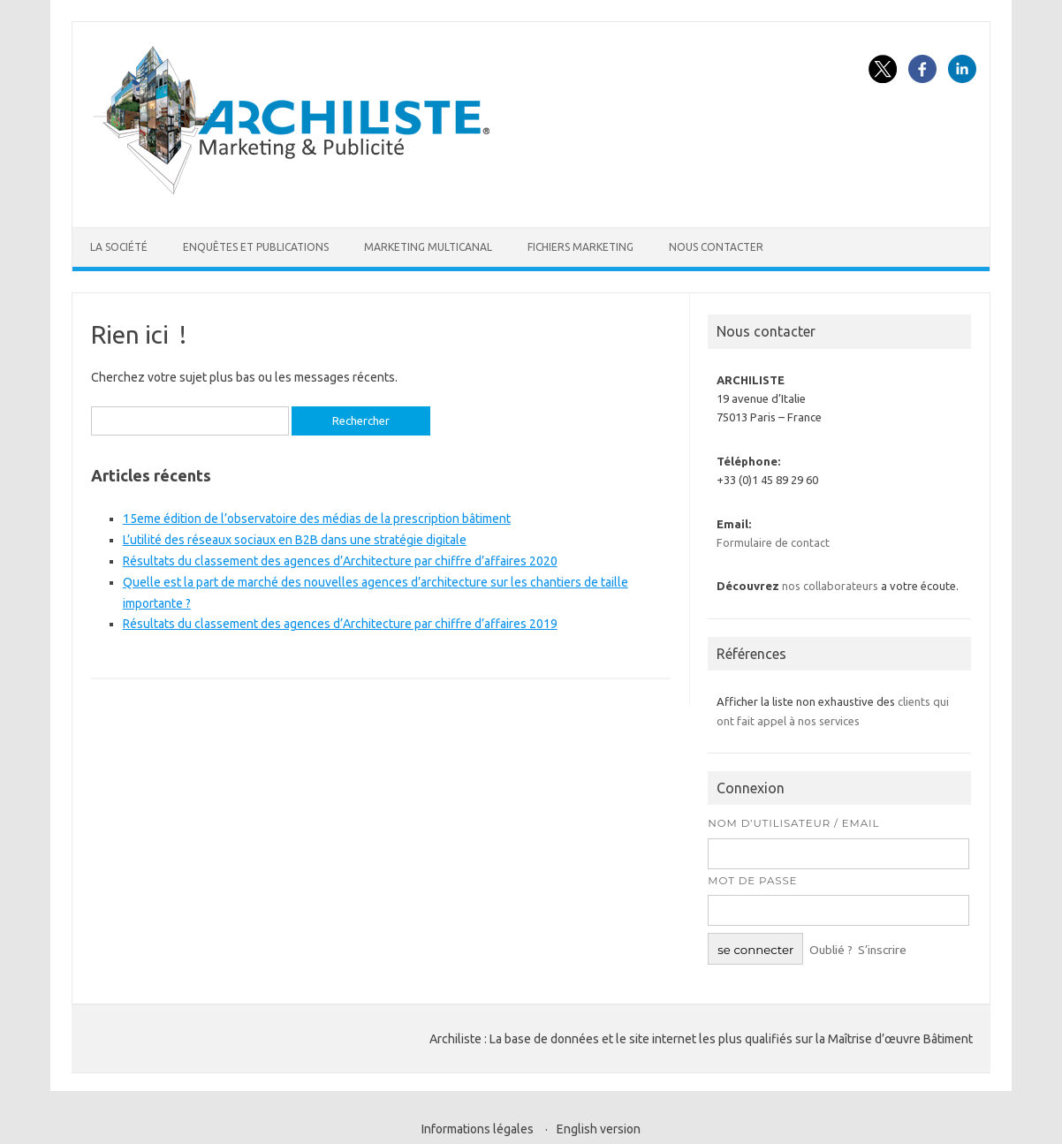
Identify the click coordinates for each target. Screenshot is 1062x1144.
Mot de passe (752, 881)
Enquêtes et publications (256, 247)
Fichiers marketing (580, 247)
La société (119, 247)
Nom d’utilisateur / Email (793, 823)
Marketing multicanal (428, 247)
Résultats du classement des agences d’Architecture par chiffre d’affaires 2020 (340, 561)
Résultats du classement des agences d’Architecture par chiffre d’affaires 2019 (340, 624)
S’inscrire (882, 950)
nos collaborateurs (830, 586)
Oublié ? (831, 950)
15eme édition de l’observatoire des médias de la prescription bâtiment (317, 518)
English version (599, 1129)
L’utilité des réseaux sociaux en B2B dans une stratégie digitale (295, 540)
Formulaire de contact (773, 542)
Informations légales (477, 1129)
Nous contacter (716, 247)
